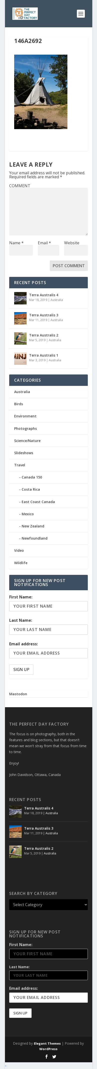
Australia (56, 300)
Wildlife (20, 562)
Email (44, 243)
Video (19, 550)
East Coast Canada (38, 501)
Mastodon (18, 694)
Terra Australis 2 (43, 335)
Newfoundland (35, 538)
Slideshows (23, 452)
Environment (25, 416)
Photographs (25, 428)
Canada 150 (32, 477)
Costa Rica (31, 489)
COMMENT (19, 185)
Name (16, 243)
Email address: (23, 644)
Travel (19, 465)
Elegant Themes (47, 1043)
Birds (18, 404)
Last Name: (20, 620)
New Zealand (33, 526)
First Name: (20, 597)
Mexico (28, 514)
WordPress (48, 1049)
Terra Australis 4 (43, 295)
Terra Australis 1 (43, 355)
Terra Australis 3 (43, 315)
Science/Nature (27, 440)
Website (71, 243)
